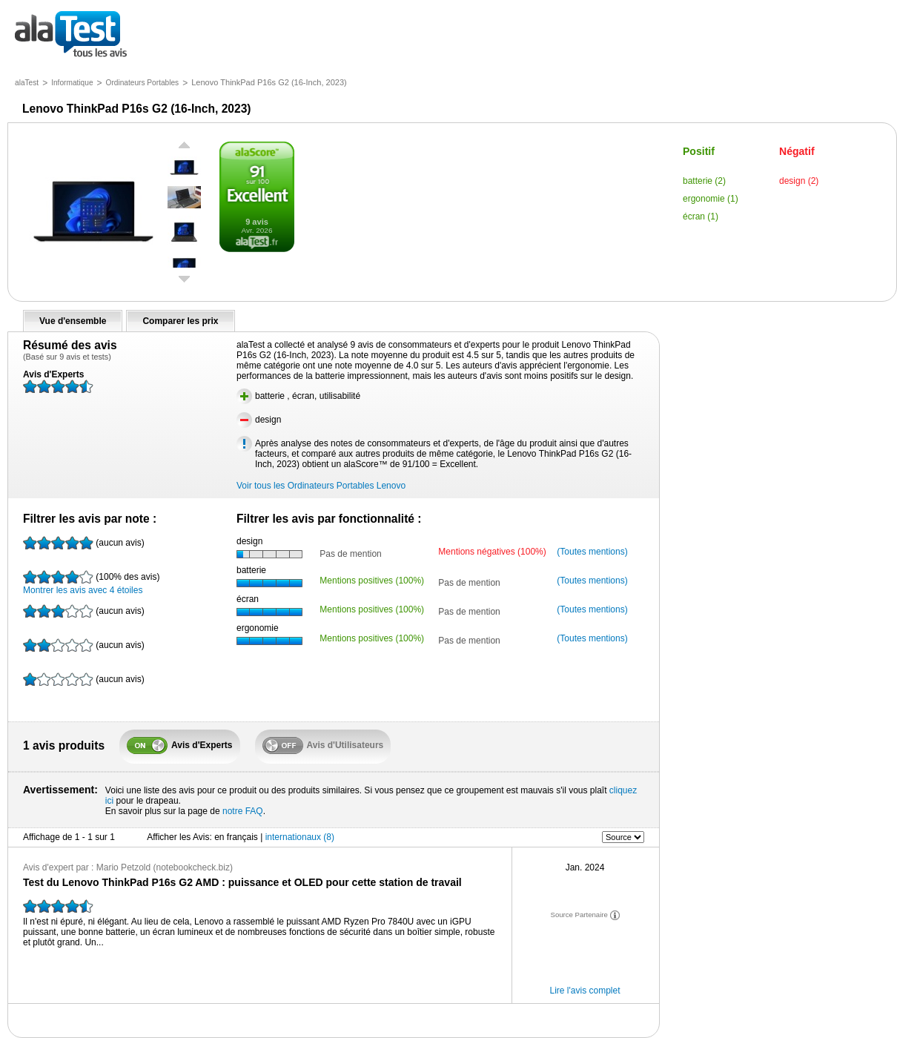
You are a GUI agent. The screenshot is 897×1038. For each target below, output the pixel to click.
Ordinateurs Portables (142, 83)
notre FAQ (242, 811)
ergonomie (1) (710, 199)
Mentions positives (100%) (372, 580)
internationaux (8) (299, 837)
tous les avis (71, 35)
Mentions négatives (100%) (492, 551)
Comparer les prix (180, 321)
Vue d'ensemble (72, 321)
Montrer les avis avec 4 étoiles (91, 582)
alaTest (27, 83)
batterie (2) (704, 181)
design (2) (798, 181)
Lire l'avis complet (585, 990)
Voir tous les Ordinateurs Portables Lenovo (321, 485)
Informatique (72, 83)
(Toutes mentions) (592, 551)
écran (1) (700, 216)
